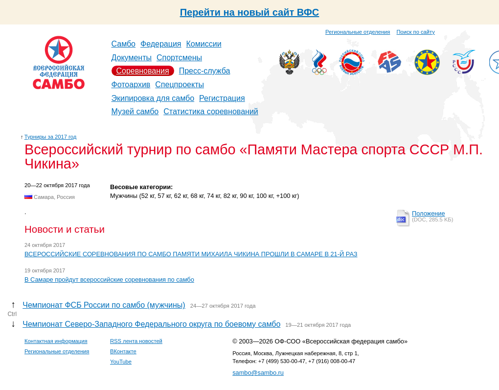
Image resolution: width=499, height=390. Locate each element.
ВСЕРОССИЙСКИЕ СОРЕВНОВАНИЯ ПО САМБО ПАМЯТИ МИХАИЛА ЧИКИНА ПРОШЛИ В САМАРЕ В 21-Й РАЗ (191, 254)
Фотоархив (131, 84)
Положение (428, 213)
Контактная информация (56, 341)
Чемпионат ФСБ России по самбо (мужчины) (104, 305)
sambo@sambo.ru (258, 372)
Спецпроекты (179, 84)
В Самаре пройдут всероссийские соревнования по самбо (109, 279)
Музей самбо (135, 111)
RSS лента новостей (136, 341)
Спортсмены (179, 57)
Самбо (124, 44)
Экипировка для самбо (153, 98)
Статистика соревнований (210, 111)
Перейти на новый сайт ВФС (249, 12)
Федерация (160, 44)
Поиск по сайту (416, 32)
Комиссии (204, 44)
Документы (132, 57)
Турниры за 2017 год (50, 137)
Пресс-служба (204, 71)
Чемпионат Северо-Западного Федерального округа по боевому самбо (151, 324)
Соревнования (142, 71)
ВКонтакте (123, 351)
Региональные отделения (357, 32)
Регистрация (222, 98)
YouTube (121, 362)
